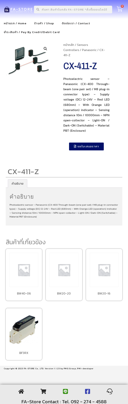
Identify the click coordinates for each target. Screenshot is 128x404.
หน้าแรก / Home (15, 23)
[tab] (17, 183)
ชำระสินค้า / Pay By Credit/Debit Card (32, 32)
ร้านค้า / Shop (44, 23)
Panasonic (89, 50)
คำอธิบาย (17, 183)
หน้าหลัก (68, 44)
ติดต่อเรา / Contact (76, 23)
